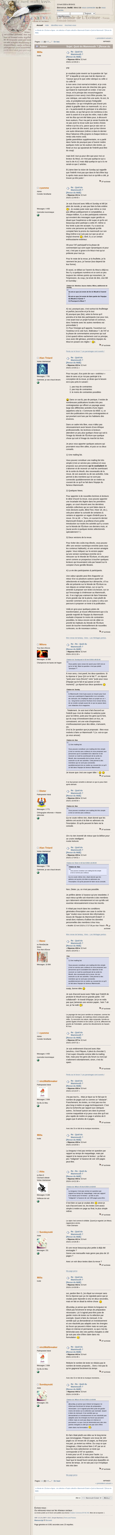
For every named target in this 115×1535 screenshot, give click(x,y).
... (50, 42)
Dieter (42, 791)
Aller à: (78, 1498)
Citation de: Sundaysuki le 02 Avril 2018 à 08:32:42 (83, 659)
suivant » (108, 38)
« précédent (100, 38)
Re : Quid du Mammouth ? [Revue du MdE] (74, 54)
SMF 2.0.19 (38, 1518)
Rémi (42, 941)
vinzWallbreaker (48, 1081)
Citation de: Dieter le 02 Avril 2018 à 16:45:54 (82, 863)
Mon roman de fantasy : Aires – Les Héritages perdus (86, 638)
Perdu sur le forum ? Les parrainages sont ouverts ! (85, 351)
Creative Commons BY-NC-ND (79, 1513)
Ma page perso (71, 1271)
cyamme (44, 188)
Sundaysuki (46, 1232)
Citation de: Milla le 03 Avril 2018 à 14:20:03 (81, 1187)
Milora (42, 644)
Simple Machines (57, 1518)
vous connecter (88, 7)
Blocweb (49, 1520)
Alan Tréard (45, 358)
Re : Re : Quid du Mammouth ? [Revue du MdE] (76, 646)
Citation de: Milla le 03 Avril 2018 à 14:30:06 (81, 1399)
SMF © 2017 (47, 1518)
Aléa (41, 1171)
